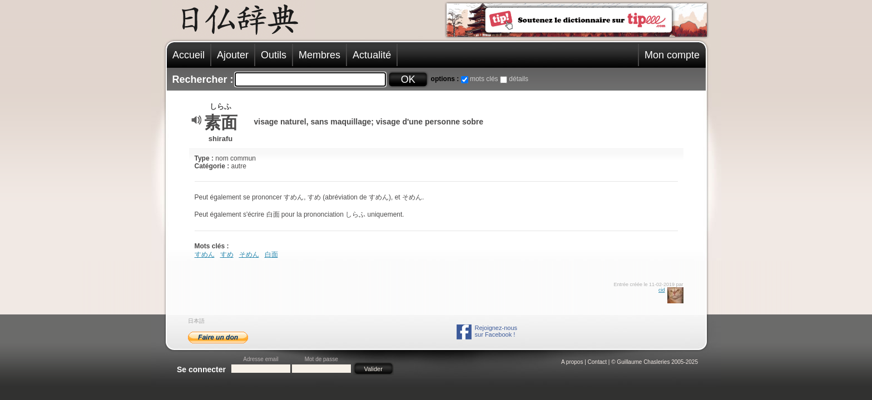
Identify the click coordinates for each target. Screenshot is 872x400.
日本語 (196, 321)
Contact (597, 362)
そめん (249, 254)
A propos (572, 362)
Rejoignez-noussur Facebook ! (496, 331)
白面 (271, 254)
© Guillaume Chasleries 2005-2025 (654, 362)
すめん (205, 254)
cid (661, 290)
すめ (227, 254)
